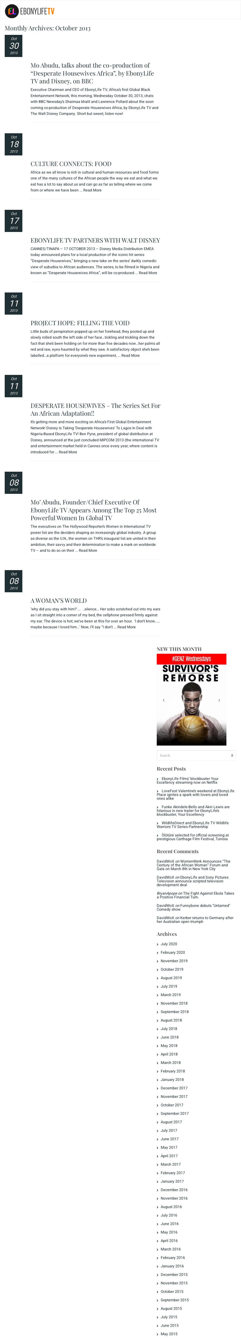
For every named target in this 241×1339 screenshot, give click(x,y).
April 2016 (176, 623)
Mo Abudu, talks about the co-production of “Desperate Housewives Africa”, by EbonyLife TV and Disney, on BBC (93, 46)
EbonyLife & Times (184, 942)
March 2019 (178, 377)
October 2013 (179, 877)
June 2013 (177, 902)
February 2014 (180, 843)
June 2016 (177, 606)
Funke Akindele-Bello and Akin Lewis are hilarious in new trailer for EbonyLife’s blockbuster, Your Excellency (198, 189)
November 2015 (181, 665)
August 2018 (178, 402)
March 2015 (178, 733)
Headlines (176, 984)
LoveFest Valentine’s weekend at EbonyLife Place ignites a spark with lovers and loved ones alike (200, 173)
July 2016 (176, 597)
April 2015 (176, 724)
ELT (171, 967)
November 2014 (181, 767)
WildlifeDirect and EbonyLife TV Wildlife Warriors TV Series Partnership (200, 203)
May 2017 (176, 529)
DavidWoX (172, 240)
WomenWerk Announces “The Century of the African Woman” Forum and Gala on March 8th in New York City (199, 245)
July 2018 (176, 411)
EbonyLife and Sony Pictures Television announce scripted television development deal (200, 263)
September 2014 (182, 784)
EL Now (174, 951)
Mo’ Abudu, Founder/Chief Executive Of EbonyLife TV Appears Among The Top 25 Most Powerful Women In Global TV (86, 360)
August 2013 (178, 886)
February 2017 (180, 555)
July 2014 (176, 801)
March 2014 (178, 835)
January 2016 (179, 648)
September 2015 (182, 682)
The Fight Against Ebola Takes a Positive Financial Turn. (197, 277)
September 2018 (182, 394)
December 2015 (181, 657)
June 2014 (177, 809)
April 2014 (176, 826)
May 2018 (176, 428)
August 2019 (178, 360)
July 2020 (176, 326)
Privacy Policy (20, 1332)
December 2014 (181, 758)
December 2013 (181, 860)
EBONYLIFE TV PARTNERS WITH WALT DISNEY (84, 162)
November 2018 (181, 385)
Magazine (176, 1018)
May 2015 (176, 716)
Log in (173, 1083)
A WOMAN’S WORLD (59, 423)
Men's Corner (178, 1027)
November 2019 (181, 343)
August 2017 (178, 504)
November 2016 (181, 580)
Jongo (173, 1001)
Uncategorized (180, 1061)
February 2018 (180, 453)
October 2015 (179, 674)
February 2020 (180, 334)
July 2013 (176, 894)
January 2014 (179, 852)
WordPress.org (180, 1109)
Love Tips (176, 1010)
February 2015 (180, 741)
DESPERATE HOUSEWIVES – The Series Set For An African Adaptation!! (90, 286)
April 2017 (176, 538)
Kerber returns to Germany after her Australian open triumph (198, 302)
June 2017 (177, 521)
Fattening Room (181, 976)
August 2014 (178, 792)
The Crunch (177, 1052)
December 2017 (181, 470)
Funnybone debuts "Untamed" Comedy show (191, 289)
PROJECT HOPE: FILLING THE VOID (80, 227)
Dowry (173, 934)
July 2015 (176, 699)
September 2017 (182, 496)
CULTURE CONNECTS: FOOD (71, 109)
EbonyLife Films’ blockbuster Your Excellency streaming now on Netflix (194, 159)
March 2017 (178, 546)
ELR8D (173, 959)
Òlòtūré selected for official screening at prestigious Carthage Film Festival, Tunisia (200, 215)
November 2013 (181, 869)
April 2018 (176, 436)
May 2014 (176, 818)
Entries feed (178, 1092)
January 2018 (179, 462)
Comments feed (181, 1100)
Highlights (176, 993)
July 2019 (176, 368)
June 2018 (177, 419)
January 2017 (179, 563)
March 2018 (178, 445)
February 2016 (180, 640)
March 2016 (178, 631)
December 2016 (181, 572)
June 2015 (177, 707)
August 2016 (178, 589)
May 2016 (176, 614)
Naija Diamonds (181, 1035)
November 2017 (181, 479)
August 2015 (178, 691)
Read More (109, 135)
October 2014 (179, 775)
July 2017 (176, 512)
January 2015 (179, 750)
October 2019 (179, 351)
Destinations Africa (184, 925)
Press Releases (181, 1044)
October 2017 (179, 487)
